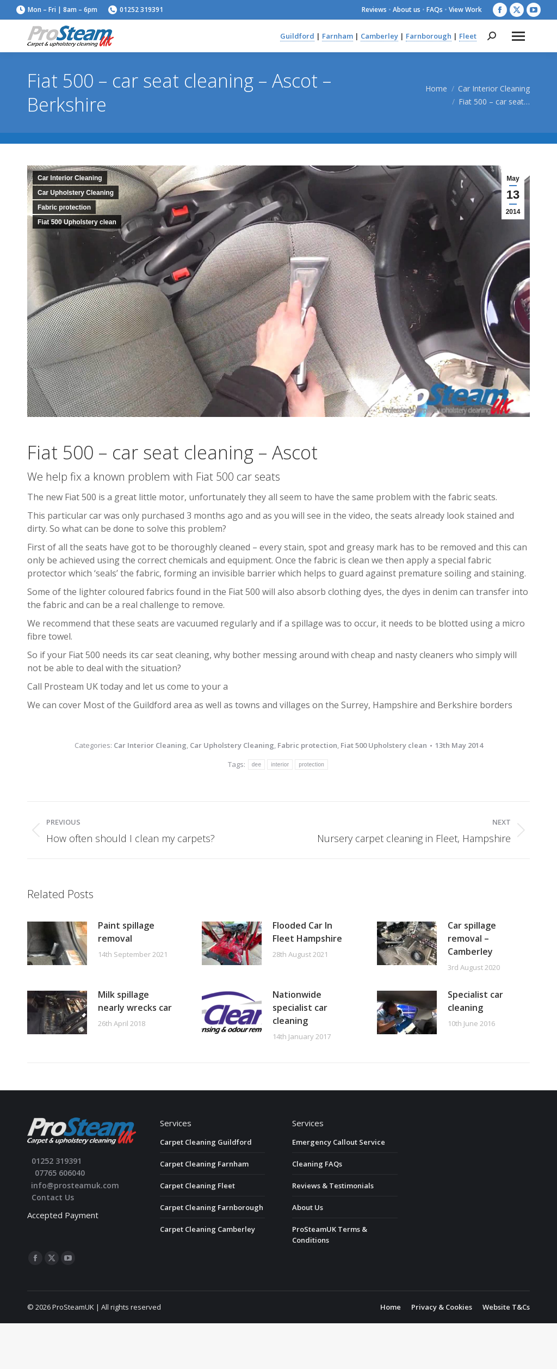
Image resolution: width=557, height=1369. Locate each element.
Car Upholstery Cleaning (76, 193)
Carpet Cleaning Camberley (207, 1229)
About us (406, 9)
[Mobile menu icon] (518, 36)
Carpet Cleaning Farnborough (211, 1207)
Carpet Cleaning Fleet (197, 1185)
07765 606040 (60, 1173)
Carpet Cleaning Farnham (204, 1164)
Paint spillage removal (126, 931)
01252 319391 (135, 10)
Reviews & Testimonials (333, 1185)
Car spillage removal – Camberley (472, 938)
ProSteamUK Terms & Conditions (329, 1234)
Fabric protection (64, 207)
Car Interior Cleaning (70, 178)
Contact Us (53, 1197)
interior (280, 765)
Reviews (374, 9)
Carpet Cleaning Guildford (206, 1142)
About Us (307, 1207)
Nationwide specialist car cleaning (300, 1008)
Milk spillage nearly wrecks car (135, 1001)
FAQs (434, 9)
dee (257, 765)
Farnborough (428, 36)
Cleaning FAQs (317, 1164)
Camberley (379, 36)
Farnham (337, 36)
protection (311, 765)
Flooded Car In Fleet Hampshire (307, 931)
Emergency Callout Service (338, 1142)
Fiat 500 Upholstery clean (77, 222)
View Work (465, 9)
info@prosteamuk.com (75, 1185)
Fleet (467, 36)
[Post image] (57, 943)
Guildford (297, 36)
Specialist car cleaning (475, 1001)
